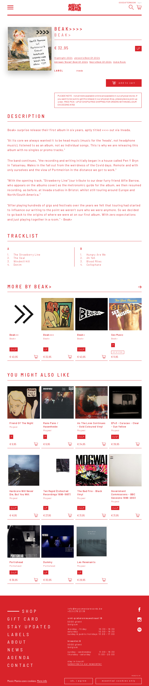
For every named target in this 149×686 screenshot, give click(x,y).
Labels (18, 634)
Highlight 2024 (63, 58)
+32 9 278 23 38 (76, 611)
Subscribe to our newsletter (85, 664)
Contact (20, 665)
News (15, 649)
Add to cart (124, 83)
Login (140, 3)
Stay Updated (29, 626)
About (17, 642)
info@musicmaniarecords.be (85, 608)
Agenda (19, 657)
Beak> (63, 35)
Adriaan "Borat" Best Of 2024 (71, 62)
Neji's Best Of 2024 (100, 62)
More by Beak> (29, 286)
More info (42, 681)
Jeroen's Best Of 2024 (87, 58)
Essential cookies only (119, 680)
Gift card (23, 619)
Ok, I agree (78, 680)
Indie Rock (119, 62)
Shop (30, 611)
